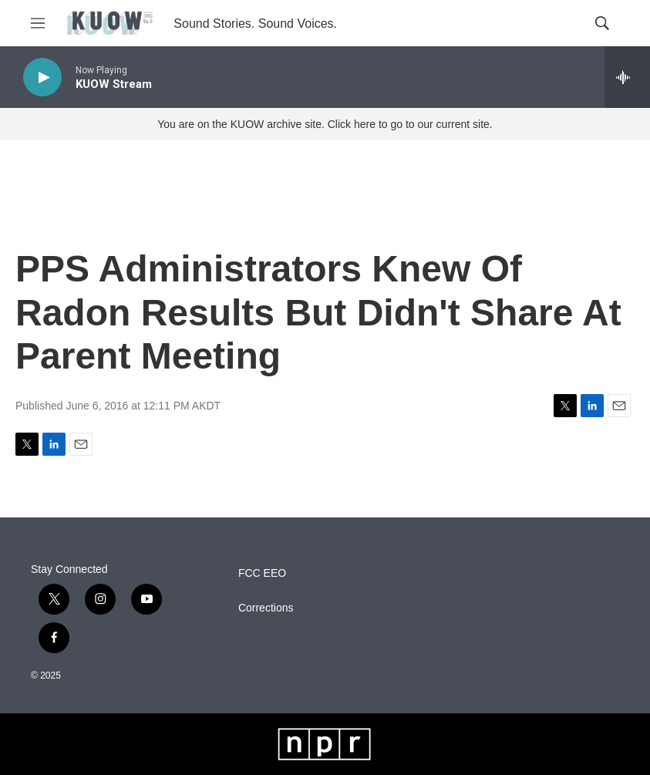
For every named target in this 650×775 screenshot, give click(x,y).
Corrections (266, 608)
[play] (42, 77)
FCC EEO (262, 573)
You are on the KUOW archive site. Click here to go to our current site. (324, 124)
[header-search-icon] (602, 23)
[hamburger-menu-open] (37, 23)
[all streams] (627, 77)
